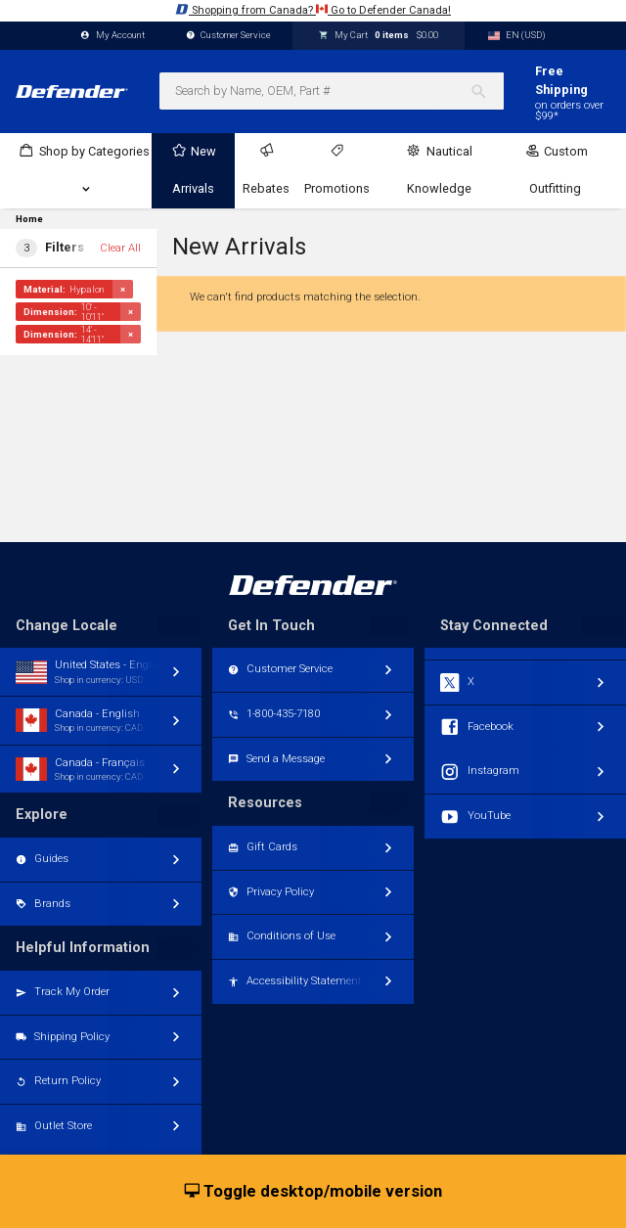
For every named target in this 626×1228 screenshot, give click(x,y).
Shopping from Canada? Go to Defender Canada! (313, 9)
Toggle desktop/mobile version (313, 1192)
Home (29, 219)
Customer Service (229, 35)
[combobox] (331, 91)
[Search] (487, 91)
